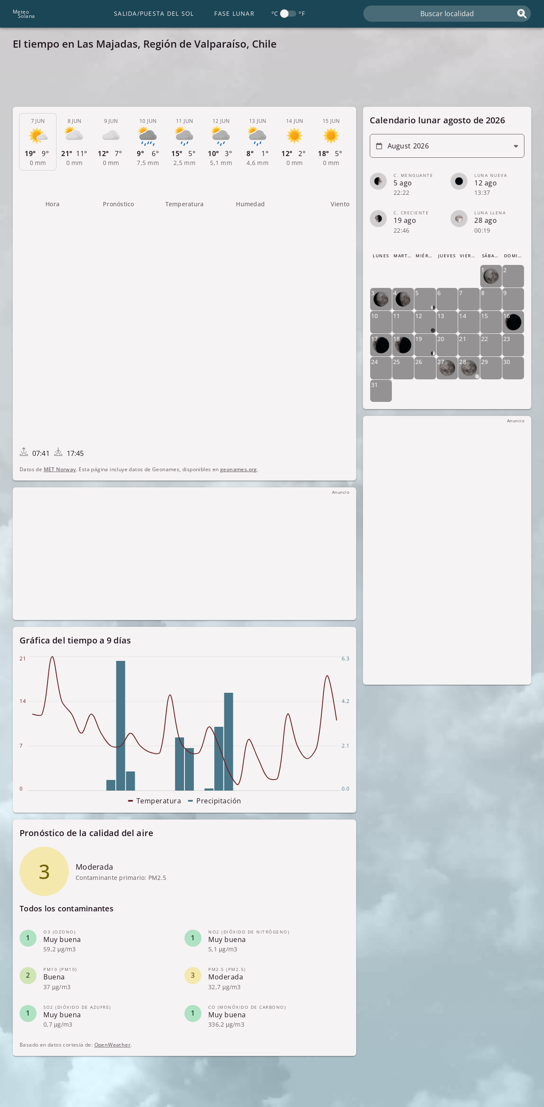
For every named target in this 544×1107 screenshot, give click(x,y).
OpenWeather (112, 1044)
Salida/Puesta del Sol (154, 13)
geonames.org (238, 469)
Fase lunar (234, 13)
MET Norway (60, 469)
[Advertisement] (268, 81)
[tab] (38, 142)
